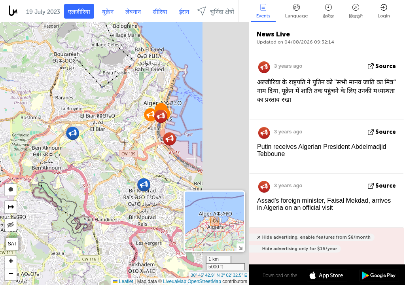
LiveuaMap (174, 281)
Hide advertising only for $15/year (299, 248)
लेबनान (133, 11)
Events (263, 11)
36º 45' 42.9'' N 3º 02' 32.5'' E (219, 275)
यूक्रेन (108, 11)
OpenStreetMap (204, 281)
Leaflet (123, 281)
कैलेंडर (328, 11)
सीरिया (160, 11)
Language (296, 11)
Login (384, 11)
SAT (12, 244)
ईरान (184, 11)
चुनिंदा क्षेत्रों (215, 10)
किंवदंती (356, 11)
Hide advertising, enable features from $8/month (316, 237)
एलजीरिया (79, 11)
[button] (72, 133)
